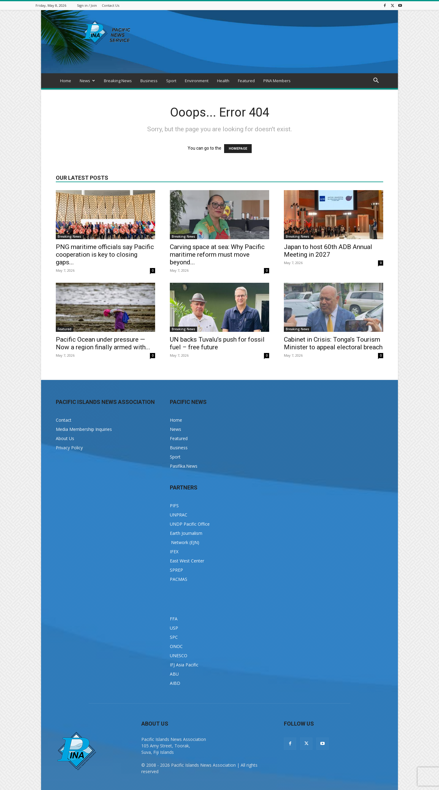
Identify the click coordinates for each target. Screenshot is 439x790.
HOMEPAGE (238, 149)
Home (65, 80)
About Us (65, 438)
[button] (375, 81)
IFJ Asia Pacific (184, 665)
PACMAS (178, 579)
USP (174, 628)
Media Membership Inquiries (84, 429)
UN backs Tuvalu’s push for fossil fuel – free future (217, 343)
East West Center (187, 561)
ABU (174, 674)
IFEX (174, 551)
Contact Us (110, 5)
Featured (246, 80)
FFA (174, 619)
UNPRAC (178, 515)
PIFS (174, 505)
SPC (174, 637)
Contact (63, 420)
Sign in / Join (87, 5)
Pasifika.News (183, 466)
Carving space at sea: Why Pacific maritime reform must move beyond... (217, 254)
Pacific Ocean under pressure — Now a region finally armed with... (103, 343)
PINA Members (277, 80)
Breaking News (118, 80)
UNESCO (178, 655)
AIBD (175, 683)
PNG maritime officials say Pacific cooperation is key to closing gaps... (105, 254)
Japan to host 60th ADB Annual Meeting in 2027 (328, 250)
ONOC (176, 646)
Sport (171, 80)
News (87, 80)
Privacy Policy (69, 448)
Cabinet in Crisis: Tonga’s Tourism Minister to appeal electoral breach (333, 343)
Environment (196, 80)
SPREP (176, 570)
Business (149, 80)
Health (223, 80)
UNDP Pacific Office (190, 524)
